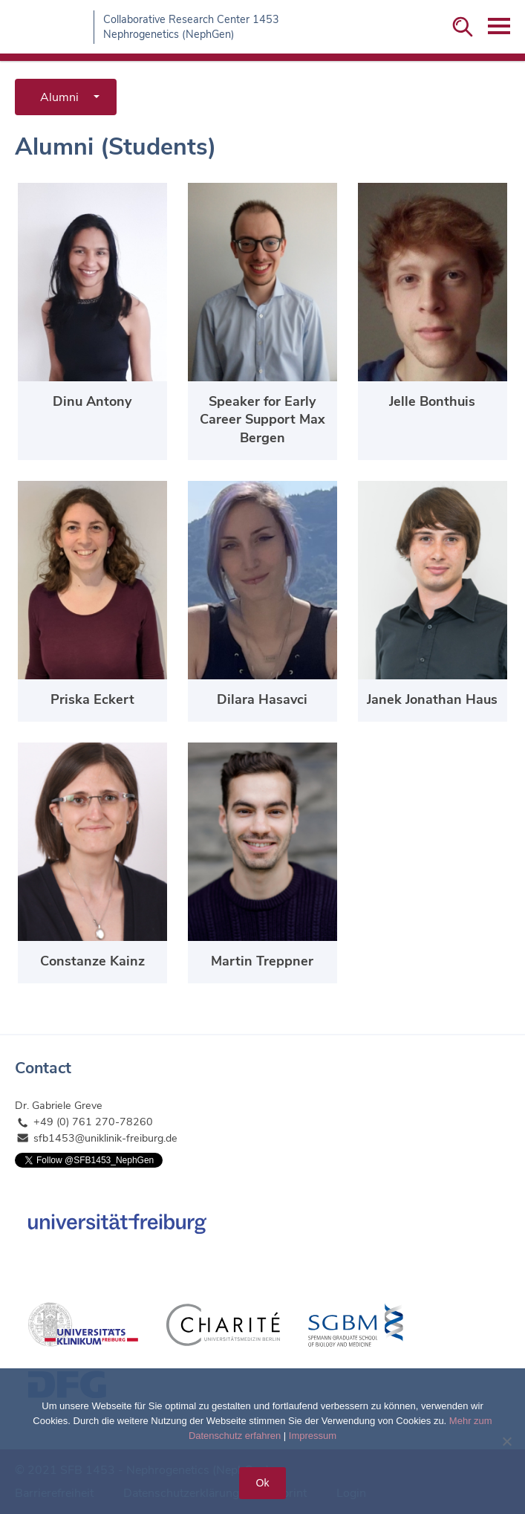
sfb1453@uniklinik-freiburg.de (105, 1138)
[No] (506, 1441)
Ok (263, 1483)
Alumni (59, 97)
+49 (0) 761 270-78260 (93, 1122)
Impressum (312, 1435)
